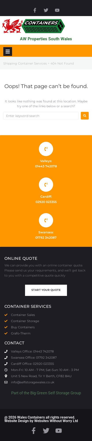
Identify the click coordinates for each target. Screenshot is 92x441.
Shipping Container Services (25, 63)
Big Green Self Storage (50, 393)
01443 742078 (46, 166)
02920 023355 (46, 202)
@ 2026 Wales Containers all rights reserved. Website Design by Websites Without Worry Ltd (41, 419)
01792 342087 (46, 238)
